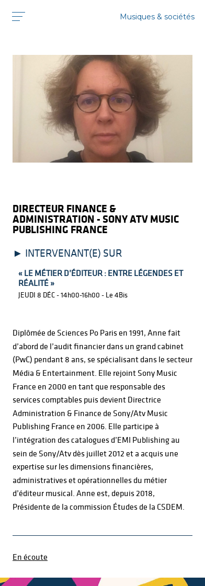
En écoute (30, 556)
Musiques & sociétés (157, 16)
